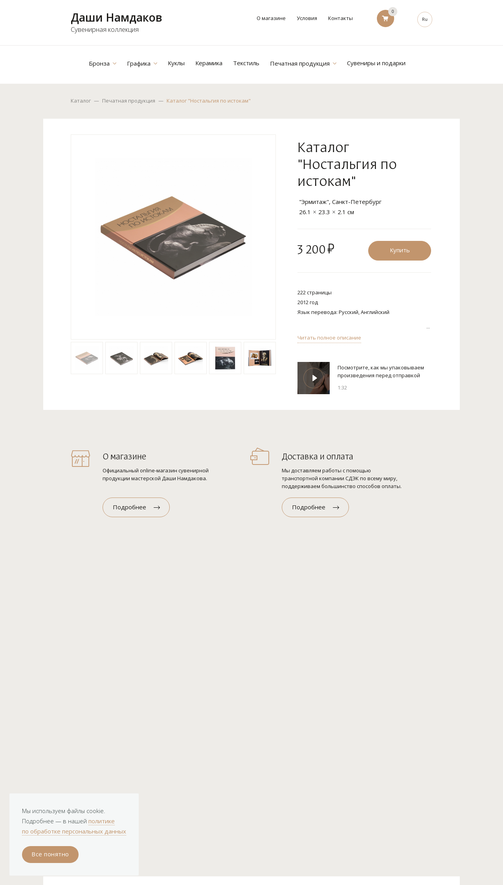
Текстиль (246, 63)
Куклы (176, 63)
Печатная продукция (128, 100)
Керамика (208, 63)
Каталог (81, 100)
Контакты (340, 18)
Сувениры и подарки (376, 63)
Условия (307, 18)
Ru (425, 19)
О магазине (271, 18)
